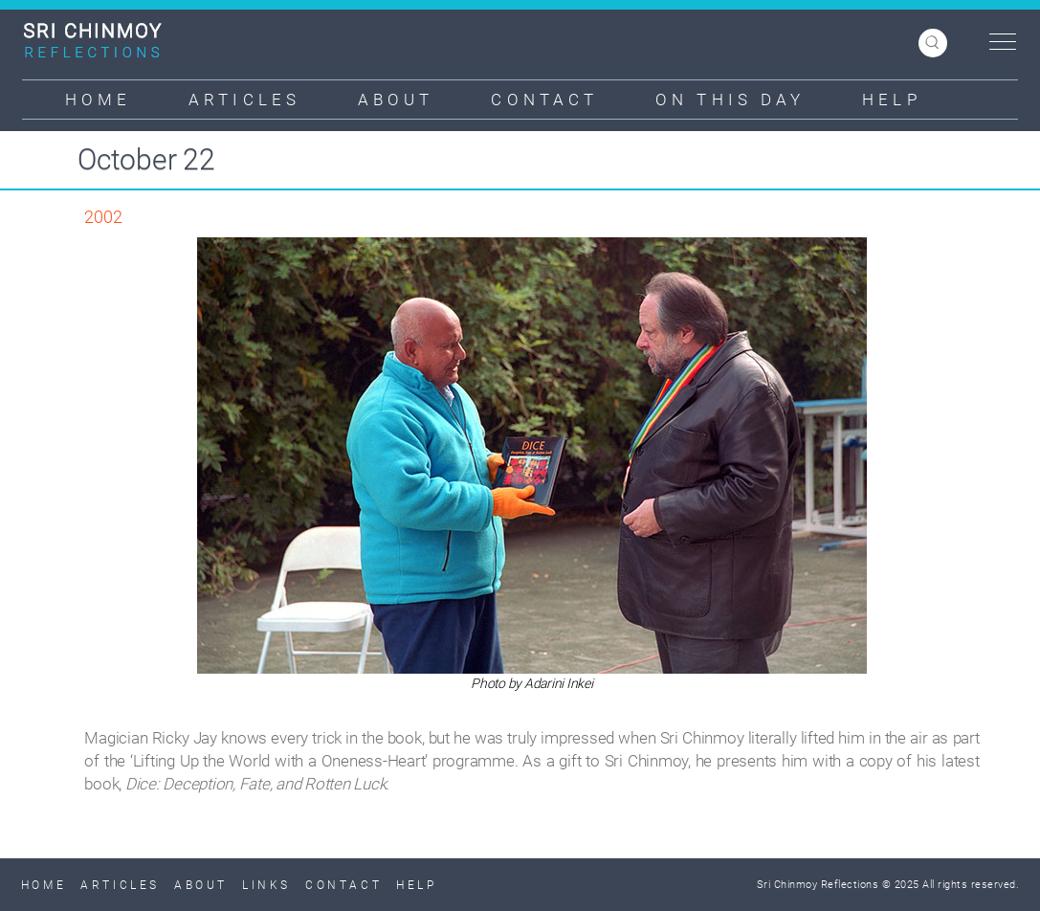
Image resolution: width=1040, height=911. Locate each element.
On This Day (730, 99)
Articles (244, 99)
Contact (544, 99)
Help (891, 99)
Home (98, 99)
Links (266, 885)
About (396, 99)
